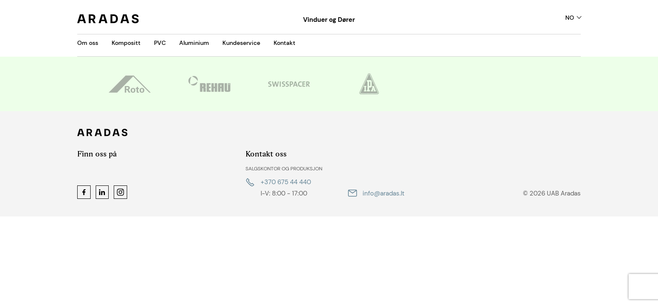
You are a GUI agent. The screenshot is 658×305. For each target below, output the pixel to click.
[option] (129, 83)
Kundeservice (241, 43)
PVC (160, 43)
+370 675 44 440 (286, 182)
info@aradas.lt (384, 193)
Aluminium (194, 43)
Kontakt (284, 43)
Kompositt (126, 43)
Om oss (87, 43)
